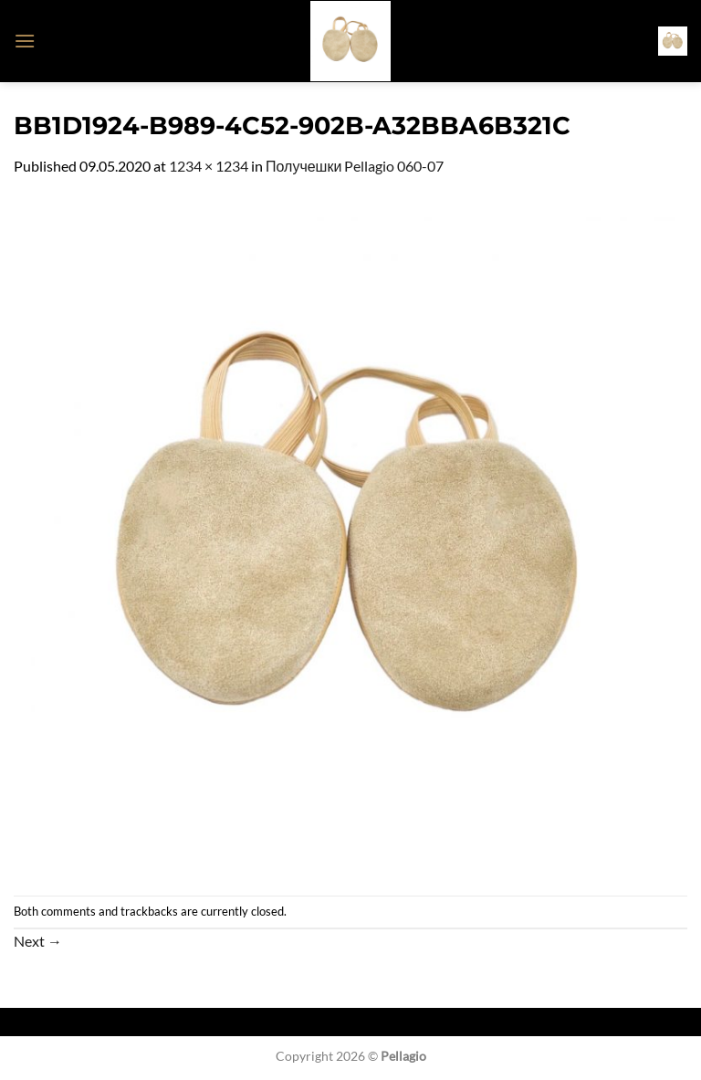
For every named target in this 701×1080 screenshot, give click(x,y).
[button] (25, 40)
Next (38, 940)
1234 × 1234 (208, 165)
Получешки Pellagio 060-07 (355, 165)
